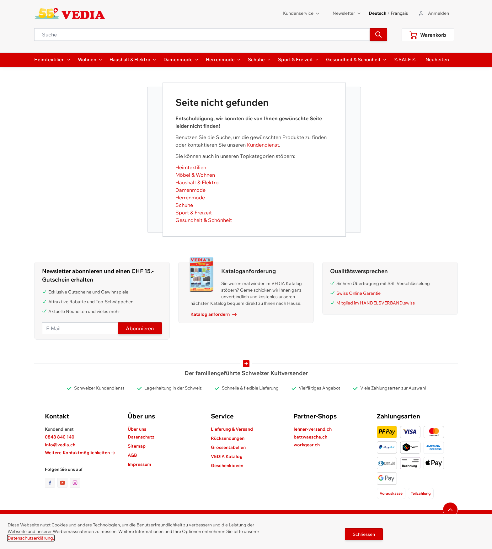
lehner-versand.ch (313, 429)
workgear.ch (307, 445)
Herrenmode (190, 197)
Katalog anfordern (213, 314)
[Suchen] (378, 34)
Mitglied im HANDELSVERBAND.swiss (375, 303)
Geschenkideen (227, 465)
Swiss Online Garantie (358, 293)
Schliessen (364, 534)
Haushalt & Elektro (197, 182)
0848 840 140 (59, 437)
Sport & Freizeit (193, 212)
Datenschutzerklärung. (31, 538)
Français (399, 13)
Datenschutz (141, 437)
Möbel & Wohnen (195, 175)
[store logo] (69, 13)
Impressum (139, 464)
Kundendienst (263, 145)
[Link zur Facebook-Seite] (51, 483)
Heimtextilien (190, 167)
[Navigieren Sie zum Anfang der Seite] (450, 509)
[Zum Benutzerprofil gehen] (433, 13)
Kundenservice (301, 13)
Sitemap (137, 446)
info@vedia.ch (60, 445)
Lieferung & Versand (232, 429)
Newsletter (347, 13)
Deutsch (377, 13)
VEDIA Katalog (227, 456)
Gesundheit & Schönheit (203, 220)
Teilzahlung (421, 493)
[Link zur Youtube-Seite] (63, 483)
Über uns (137, 429)
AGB (132, 455)
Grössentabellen (228, 447)
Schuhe (184, 205)
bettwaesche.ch (310, 437)
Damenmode (190, 190)
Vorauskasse (391, 493)
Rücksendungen (227, 438)
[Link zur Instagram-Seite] (75, 483)
